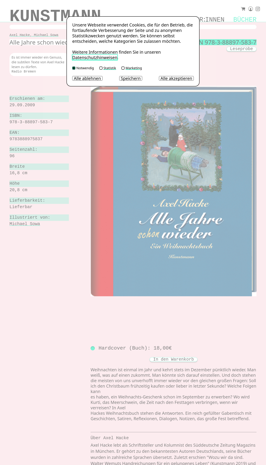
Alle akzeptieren (176, 78)
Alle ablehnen (87, 78)
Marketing (131, 68)
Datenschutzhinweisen (94, 57)
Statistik (107, 68)
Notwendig (83, 68)
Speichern (131, 78)
